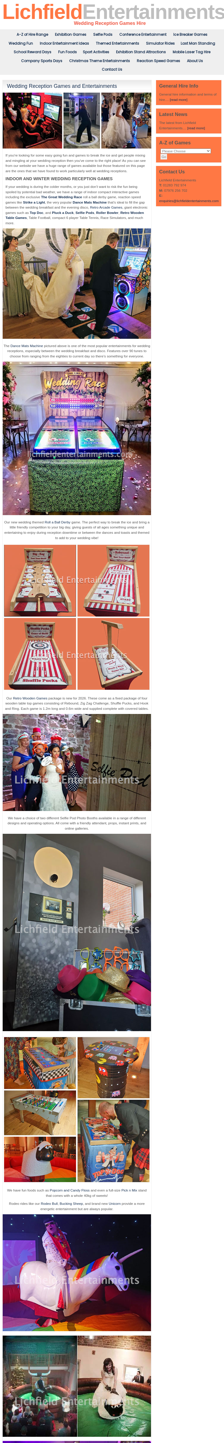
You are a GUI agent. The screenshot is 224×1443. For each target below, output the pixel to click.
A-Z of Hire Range (32, 34)
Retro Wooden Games (30, 698)
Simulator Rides (160, 43)
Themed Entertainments (117, 43)
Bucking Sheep (71, 1203)
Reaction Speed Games (158, 60)
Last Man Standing (198, 43)
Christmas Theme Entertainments (99, 60)
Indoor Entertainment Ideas (64, 43)
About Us (195, 60)
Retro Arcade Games (106, 207)
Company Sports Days (41, 60)
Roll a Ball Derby (58, 522)
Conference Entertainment (142, 34)
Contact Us (112, 69)
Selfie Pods (102, 34)
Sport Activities (96, 51)
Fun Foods (67, 51)
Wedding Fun (21, 43)
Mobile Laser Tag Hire (191, 51)
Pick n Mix (129, 1190)
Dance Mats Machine (26, 346)
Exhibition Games (70, 34)
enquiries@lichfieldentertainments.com (189, 201)
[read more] (179, 99)
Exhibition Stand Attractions (141, 51)
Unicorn (115, 1203)
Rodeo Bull (49, 1203)
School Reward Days (32, 51)
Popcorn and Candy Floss (70, 1190)
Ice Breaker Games (190, 34)
